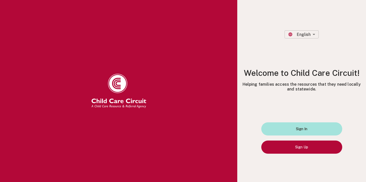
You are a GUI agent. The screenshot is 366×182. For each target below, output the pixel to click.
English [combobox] (303, 34)
